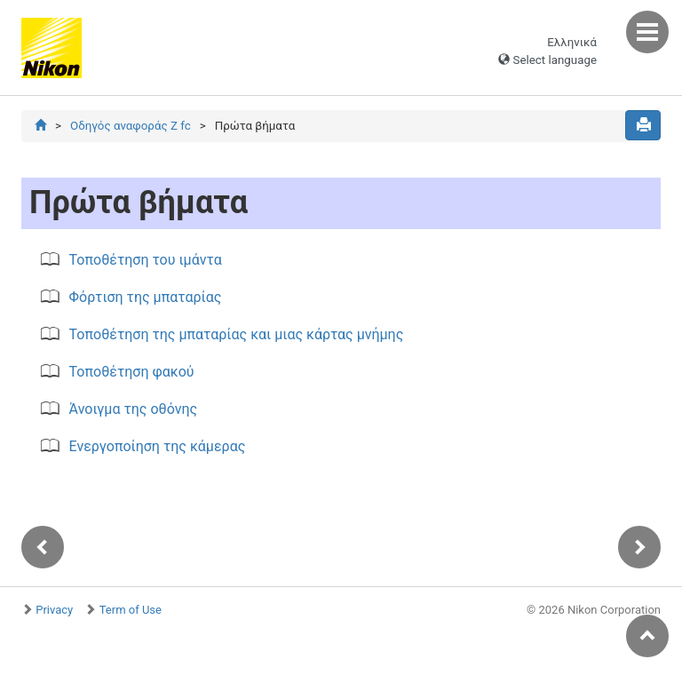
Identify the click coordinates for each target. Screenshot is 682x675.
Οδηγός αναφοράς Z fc (130, 125)
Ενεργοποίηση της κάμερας (157, 446)
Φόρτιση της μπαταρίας (145, 297)
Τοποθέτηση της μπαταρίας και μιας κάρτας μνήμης (236, 334)
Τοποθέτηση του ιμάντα (145, 259)
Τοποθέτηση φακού (131, 371)
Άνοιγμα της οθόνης (133, 409)
